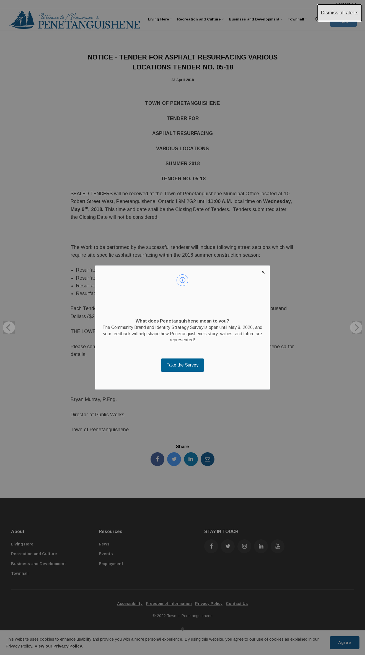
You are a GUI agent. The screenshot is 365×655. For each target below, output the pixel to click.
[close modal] (263, 272)
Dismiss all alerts (339, 12)
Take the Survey (182, 365)
